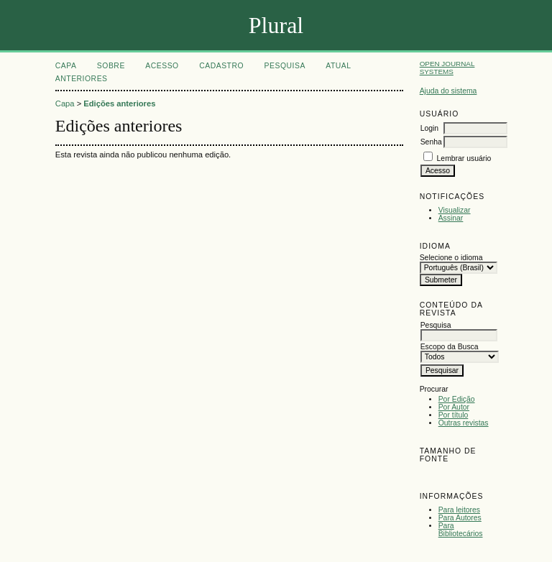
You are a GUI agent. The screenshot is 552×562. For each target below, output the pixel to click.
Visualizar (454, 210)
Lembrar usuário (464, 158)
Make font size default (455, 475)
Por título (453, 415)
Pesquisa (284, 66)
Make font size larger (479, 475)
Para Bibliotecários (460, 530)
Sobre (111, 66)
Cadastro (221, 66)
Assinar (451, 218)
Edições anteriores (119, 103)
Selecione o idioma (451, 258)
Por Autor (453, 407)
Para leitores (459, 510)
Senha (431, 142)
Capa (66, 66)
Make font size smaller (433, 475)
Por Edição (456, 399)
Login (429, 128)
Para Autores (460, 518)
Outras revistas (463, 423)
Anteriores (81, 79)
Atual (338, 66)
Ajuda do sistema (448, 91)
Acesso (161, 66)
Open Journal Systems (447, 67)
